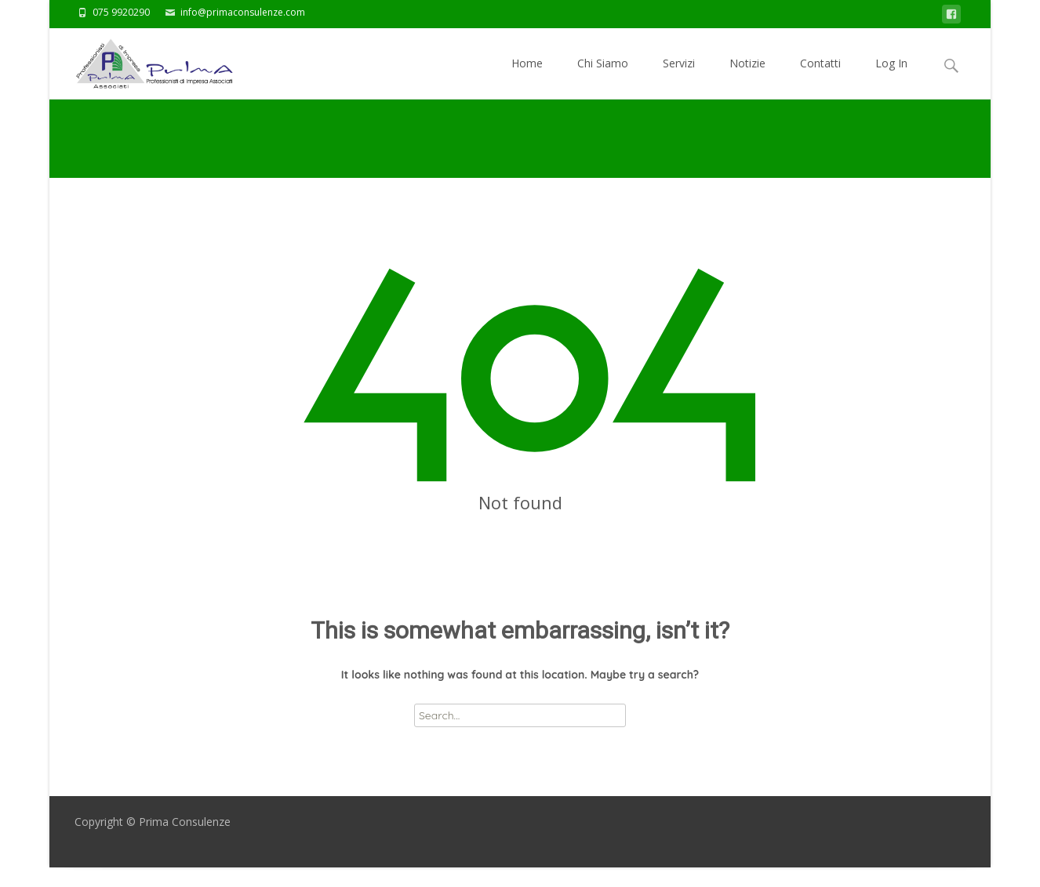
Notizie (747, 77)
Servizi (679, 77)
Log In (891, 77)
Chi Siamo (602, 77)
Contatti (820, 77)
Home (527, 77)
